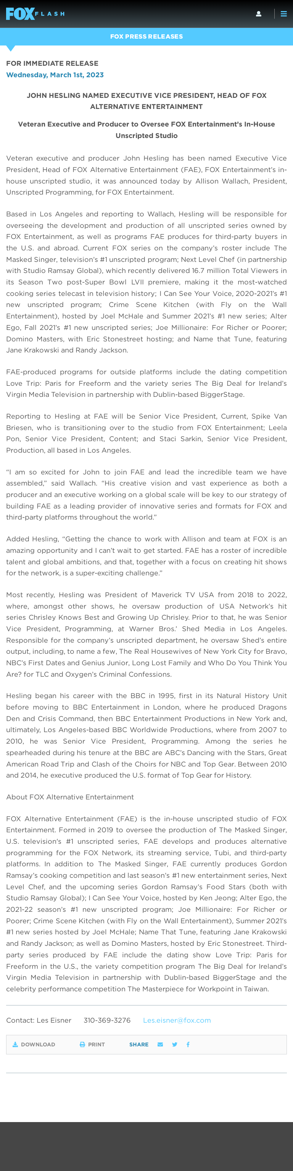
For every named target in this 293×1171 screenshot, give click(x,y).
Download (34, 1044)
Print (92, 1044)
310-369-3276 (107, 1020)
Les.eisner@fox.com (177, 1020)
